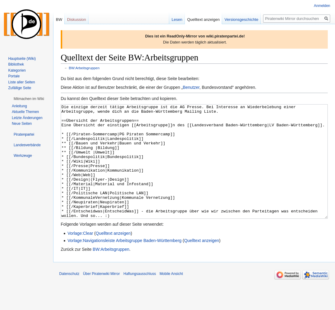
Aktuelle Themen (25, 112)
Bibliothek (16, 64)
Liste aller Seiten (21, 82)
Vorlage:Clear (80, 255)
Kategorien (17, 70)
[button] (29, 99)
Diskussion (76, 19)
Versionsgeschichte (241, 19)
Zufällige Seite (19, 88)
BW (59, 19)
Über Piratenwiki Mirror (101, 296)
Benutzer (191, 87)
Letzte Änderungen (27, 118)
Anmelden (322, 6)
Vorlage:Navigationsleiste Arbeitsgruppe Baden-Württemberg (124, 263)
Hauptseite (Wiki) (22, 59)
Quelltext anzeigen (113, 255)
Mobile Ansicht (171, 296)
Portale (14, 76)
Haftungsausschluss (140, 296)
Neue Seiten (22, 123)
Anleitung (19, 106)
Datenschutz (69, 296)
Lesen (177, 19)
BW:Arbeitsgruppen (84, 68)
